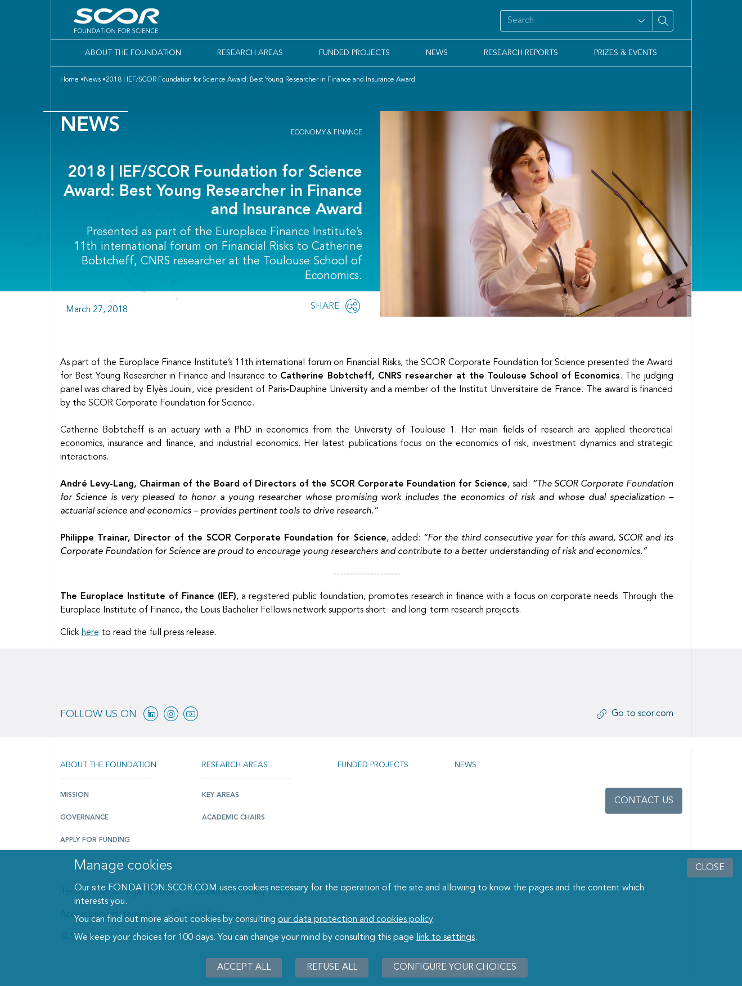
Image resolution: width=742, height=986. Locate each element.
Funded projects (373, 765)
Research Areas (250, 53)
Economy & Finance (326, 132)
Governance (84, 817)
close (710, 867)
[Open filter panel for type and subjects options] (641, 20)
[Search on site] (556, 20)
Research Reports (521, 53)
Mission (74, 795)
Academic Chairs (233, 817)
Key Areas (220, 795)
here (90, 632)
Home (69, 79)
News (437, 53)
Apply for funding (95, 840)
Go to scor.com (642, 713)
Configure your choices (454, 967)
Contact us (643, 800)
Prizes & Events (625, 53)
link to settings (445, 937)
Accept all (244, 967)
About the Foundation (133, 53)
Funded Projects (354, 53)
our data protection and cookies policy (355, 919)
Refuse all (332, 967)
